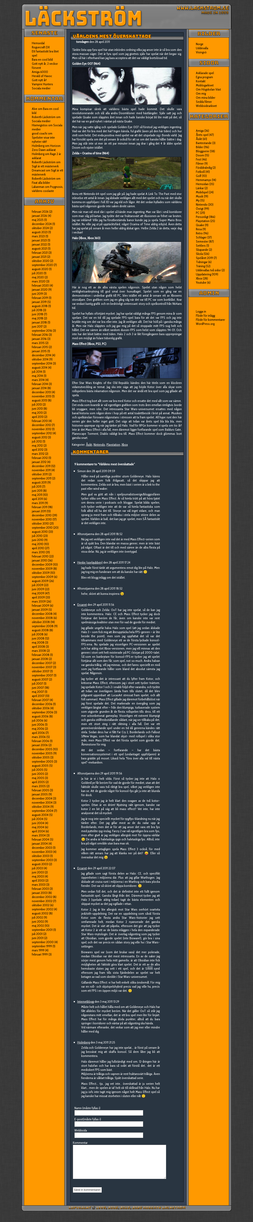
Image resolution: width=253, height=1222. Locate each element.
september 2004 (42, 811)
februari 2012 (40, 458)
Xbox (124, 445)
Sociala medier (41, 88)
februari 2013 (40, 421)
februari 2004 (40, 839)
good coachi (39, 133)
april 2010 (38, 548)
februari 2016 (40, 335)
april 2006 (38, 733)
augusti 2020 (40, 269)
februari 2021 (40, 253)
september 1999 (42, 946)
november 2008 (42, 618)
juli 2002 (37, 917)
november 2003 (42, 852)
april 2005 (38, 782)
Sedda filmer (204, 102)
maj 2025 (37, 220)
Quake (200, 225)
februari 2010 (40, 556)
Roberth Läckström (44, 117)
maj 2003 (38, 876)
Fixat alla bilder (41, 183)
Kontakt (200, 81)
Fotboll (200, 172)
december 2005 (42, 749)
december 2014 (41, 355)
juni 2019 (37, 294)
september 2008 (42, 626)
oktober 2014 (40, 359)
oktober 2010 (40, 523)
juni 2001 (37, 938)
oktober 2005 (41, 757)
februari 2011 (39, 507)
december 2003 (42, 848)
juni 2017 (37, 326)
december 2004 (42, 798)
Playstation (113, 445)
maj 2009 (38, 593)
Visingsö (201, 52)
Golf (198, 176)
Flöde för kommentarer (210, 320)
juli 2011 (36, 486)
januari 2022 (39, 244)
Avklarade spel (205, 73)
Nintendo (99, 445)
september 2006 (42, 712)
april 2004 (38, 831)
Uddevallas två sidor (208, 270)
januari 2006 (40, 745)
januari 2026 (39, 216)
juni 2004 (38, 823)
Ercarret (82, 605)
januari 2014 (39, 388)
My (198, 200)
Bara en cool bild (42, 59)
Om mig (201, 93)
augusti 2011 (39, 482)
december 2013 (41, 392)
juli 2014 (37, 372)
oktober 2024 (40, 228)
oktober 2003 (40, 856)
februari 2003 (40, 889)
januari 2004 (40, 843)
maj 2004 (38, 827)
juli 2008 (37, 634)
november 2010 (42, 519)
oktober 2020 (40, 261)
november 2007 (42, 667)
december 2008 (42, 614)
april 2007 (38, 696)
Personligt (202, 217)
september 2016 (42, 331)
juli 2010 (37, 536)
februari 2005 (40, 790)
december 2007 (42, 663)
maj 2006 (38, 729)
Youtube (201, 282)
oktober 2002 (40, 905)
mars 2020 (39, 281)
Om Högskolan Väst (208, 89)
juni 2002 (38, 921)
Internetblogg (85, 1001)
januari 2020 (40, 289)
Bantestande (204, 143)
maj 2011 (37, 495)
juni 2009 (38, 589)
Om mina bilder (205, 98)
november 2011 (41, 470)
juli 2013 (37, 404)
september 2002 (42, 909)
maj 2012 (37, 445)
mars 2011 (38, 503)
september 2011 (41, 478)
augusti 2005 (40, 766)
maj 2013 (37, 413)
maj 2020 (38, 277)
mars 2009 (39, 601)
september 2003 (42, 860)
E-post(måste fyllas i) (87, 1119)
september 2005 (42, 761)
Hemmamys (203, 180)
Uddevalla (202, 48)
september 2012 (42, 433)
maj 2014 (37, 376)
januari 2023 (39, 240)
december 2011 (41, 466)
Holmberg (38, 154)
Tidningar (201, 262)
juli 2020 (37, 273)
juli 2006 (37, 720)
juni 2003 (38, 872)
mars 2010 (38, 552)
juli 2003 (37, 868)
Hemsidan (202, 184)
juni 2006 (38, 724)
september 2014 (42, 363)
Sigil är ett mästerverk (45, 166)
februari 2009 (40, 605)
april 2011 (37, 499)
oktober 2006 (41, 708)
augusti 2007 (40, 679)
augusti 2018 (40, 306)
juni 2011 (37, 491)
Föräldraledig (204, 168)
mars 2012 (38, 454)
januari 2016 (39, 339)
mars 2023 (38, 236)
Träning (200, 266)
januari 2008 (40, 659)
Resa (199, 229)
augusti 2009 (40, 581)
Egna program (204, 77)
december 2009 (42, 564)
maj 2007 (38, 692)
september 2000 (43, 942)
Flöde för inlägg (205, 315)
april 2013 (37, 417)
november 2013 (41, 396)
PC (197, 213)
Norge (199, 44)
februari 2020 (40, 285)
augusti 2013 (39, 400)
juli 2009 (37, 585)
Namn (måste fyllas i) (87, 1108)
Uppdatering (203, 274)
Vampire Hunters (42, 84)
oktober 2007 (40, 671)
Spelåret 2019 (204, 258)
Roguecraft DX (41, 47)
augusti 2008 (40, 630)
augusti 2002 (40, 913)
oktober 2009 (41, 573)
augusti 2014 (39, 367)
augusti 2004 (40, 815)
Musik (199, 196)
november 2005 (42, 753)
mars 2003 (39, 885)
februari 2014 (40, 384)
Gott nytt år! (39, 80)
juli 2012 (37, 441)
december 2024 (42, 224)
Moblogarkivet (205, 85)
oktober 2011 (40, 474)
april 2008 (38, 647)
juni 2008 (38, 638)
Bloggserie (202, 151)
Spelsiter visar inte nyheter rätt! (43, 139)
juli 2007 (37, 683)
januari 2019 (39, 302)
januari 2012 (39, 462)
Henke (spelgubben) (90, 562)
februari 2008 (40, 655)
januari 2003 (40, 893)
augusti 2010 (40, 532)
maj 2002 (38, 926)
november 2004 (42, 802)
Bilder (199, 147)
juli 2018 (37, 310)
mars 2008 (39, 651)
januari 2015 (39, 351)
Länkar (200, 188)
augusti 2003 (40, 864)
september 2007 (42, 675)
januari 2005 (40, 794)
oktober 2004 (41, 807)
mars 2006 (39, 737)
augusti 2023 (40, 232)
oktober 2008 (41, 622)
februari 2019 (40, 298)
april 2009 (38, 597)
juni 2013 (37, 408)
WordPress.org (205, 324)
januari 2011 (39, 511)
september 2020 (42, 265)
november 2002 (42, 901)
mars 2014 (38, 380)
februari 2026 (40, 212)
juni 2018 (37, 314)
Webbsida (80, 1130)
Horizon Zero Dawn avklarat (46, 148)
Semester (202, 241)
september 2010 (42, 528)
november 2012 (41, 429)
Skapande (202, 250)
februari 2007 (40, 700)
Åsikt (89, 445)
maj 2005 (38, 778)
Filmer (200, 163)
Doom (200, 155)
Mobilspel (202, 192)
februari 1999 (40, 954)
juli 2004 (37, 819)
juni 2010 (37, 540)
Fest (198, 159)
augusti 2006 (40, 716)
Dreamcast (38, 170)
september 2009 (42, 577)
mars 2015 (38, 343)
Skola (199, 254)
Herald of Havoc (42, 76)
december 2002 (42, 897)
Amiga (200, 131)
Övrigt (199, 209)
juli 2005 (37, 770)
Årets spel (202, 135)
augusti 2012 (39, 437)
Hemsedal (38, 43)
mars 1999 (38, 950)
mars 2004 (39, 835)
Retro (199, 233)
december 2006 (42, 704)
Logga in (201, 311)
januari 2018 (39, 322)
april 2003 (38, 880)
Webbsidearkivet (206, 106)
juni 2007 (38, 688)
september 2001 (42, 930)
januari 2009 (40, 610)
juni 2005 (38, 774)
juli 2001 (37, 934)
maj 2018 (37, 318)
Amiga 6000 (40, 72)
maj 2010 (37, 544)
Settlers (201, 245)
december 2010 (42, 515)
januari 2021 (39, 257)
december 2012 (41, 425)
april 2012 (37, 450)
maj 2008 (38, 642)
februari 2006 (40, 741)
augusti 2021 (39, 248)
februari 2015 (40, 347)
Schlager (201, 237)
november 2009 (42, 569)
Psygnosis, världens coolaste (47, 189)
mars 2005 (39, 786)
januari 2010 (39, 560)
